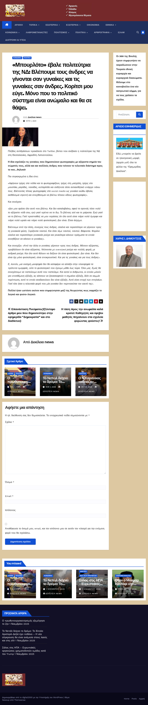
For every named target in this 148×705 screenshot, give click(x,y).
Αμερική (83, 571)
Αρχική (142, 699)
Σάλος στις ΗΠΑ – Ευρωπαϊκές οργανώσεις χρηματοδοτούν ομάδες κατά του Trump (24, 650)
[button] (138, 32)
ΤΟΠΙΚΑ (33, 25)
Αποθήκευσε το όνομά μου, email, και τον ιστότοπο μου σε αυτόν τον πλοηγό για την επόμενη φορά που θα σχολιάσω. (54, 530)
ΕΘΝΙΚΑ (110, 25)
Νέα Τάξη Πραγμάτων (88, 576)
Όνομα (9, 482)
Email (9, 496)
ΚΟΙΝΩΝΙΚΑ (11, 32)
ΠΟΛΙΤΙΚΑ (80, 32)
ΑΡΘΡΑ (10, 373)
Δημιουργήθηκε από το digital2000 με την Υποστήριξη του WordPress (33, 697)
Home (126, 699)
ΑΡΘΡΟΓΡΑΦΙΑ (102, 32)
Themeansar (19, 700)
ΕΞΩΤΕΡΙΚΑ (72, 25)
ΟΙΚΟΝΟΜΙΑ (93, 25)
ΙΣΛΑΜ (121, 32)
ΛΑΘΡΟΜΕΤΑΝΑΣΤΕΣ (37, 32)
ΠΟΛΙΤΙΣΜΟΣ (61, 32)
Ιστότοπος (10, 510)
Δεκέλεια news (34, 117)
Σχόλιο (9, 422)
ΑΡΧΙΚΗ (19, 25)
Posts (134, 699)
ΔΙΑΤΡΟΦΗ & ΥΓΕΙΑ (15, 40)
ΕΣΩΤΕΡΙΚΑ (52, 25)
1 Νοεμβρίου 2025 (19, 589)
